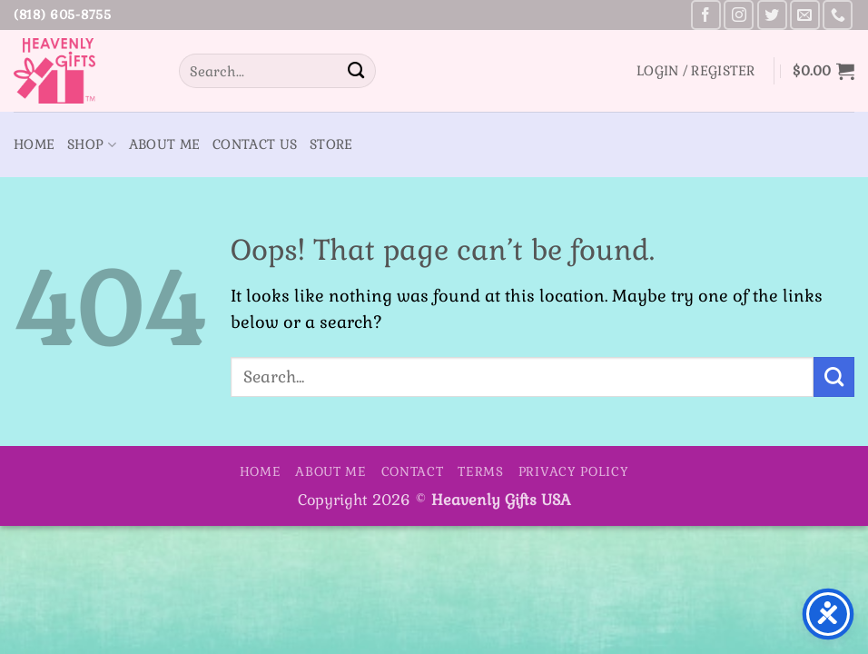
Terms (481, 471)
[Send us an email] (805, 15)
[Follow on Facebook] (706, 15)
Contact (412, 471)
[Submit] (356, 71)
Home (34, 144)
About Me (164, 144)
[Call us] (838, 15)
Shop (91, 145)
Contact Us (254, 144)
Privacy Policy (573, 471)
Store (331, 144)
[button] (695, 70)
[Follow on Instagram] (739, 15)
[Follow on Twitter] (772, 15)
